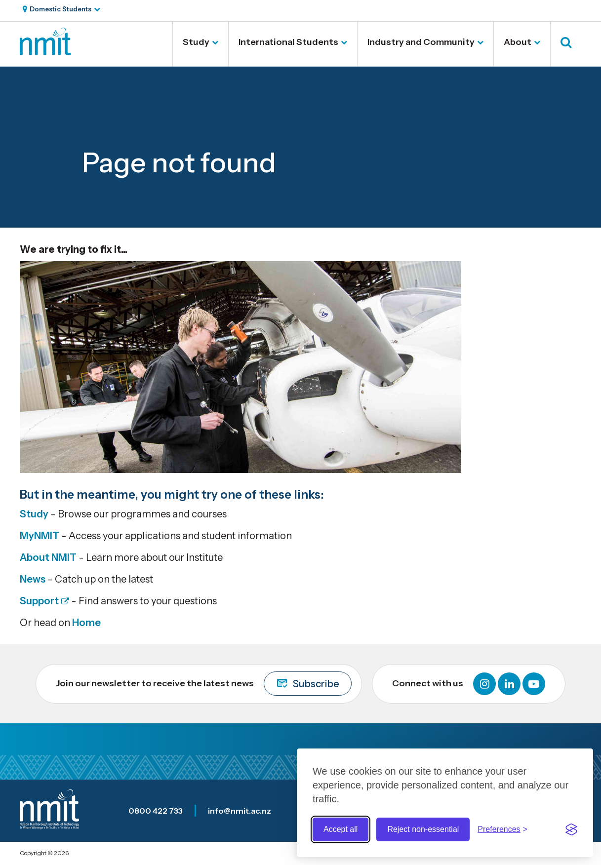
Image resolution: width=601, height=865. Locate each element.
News (32, 579)
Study (196, 42)
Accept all (340, 829)
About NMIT (48, 557)
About (517, 42)
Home (86, 623)
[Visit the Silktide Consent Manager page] (571, 829)
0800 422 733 (155, 811)
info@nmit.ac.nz (239, 811)
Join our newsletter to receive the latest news (204, 683)
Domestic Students (60, 9)
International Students (288, 42)
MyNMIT (39, 536)
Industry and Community (421, 42)
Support (39, 601)
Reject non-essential (423, 829)
